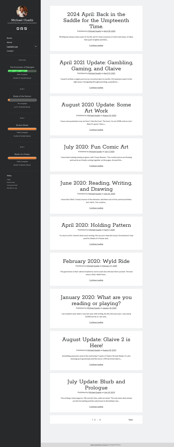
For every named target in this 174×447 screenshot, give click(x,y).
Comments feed (12, 185)
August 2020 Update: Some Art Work (96, 107)
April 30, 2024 (109, 31)
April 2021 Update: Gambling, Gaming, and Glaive (96, 65)
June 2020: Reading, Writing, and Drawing (96, 186)
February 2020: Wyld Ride (96, 261)
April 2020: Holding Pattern (96, 225)
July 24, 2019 (109, 392)
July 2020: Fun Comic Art (96, 147)
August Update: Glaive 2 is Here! (96, 342)
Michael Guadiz (22, 20)
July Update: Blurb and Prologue (96, 384)
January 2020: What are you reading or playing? (96, 300)
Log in (9, 179)
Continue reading (96, 45)
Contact (10, 51)
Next (131, 419)
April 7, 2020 (109, 230)
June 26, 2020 (109, 193)
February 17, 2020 (109, 266)
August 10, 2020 (109, 115)
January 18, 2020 (109, 308)
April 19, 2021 (109, 73)
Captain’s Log (12, 46)
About (9, 42)
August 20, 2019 (109, 350)
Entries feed (11, 182)
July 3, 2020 (109, 151)
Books (9, 38)
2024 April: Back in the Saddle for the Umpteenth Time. (96, 20)
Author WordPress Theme (98, 445)
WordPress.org (12, 188)
